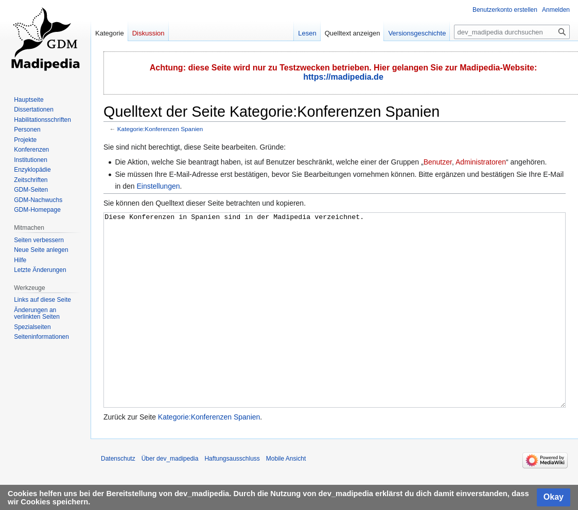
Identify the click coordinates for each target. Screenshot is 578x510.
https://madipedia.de (343, 76)
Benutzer (438, 162)
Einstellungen (158, 186)
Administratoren (481, 162)
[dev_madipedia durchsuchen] (512, 32)
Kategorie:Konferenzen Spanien (160, 128)
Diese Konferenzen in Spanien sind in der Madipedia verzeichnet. (334, 329)
